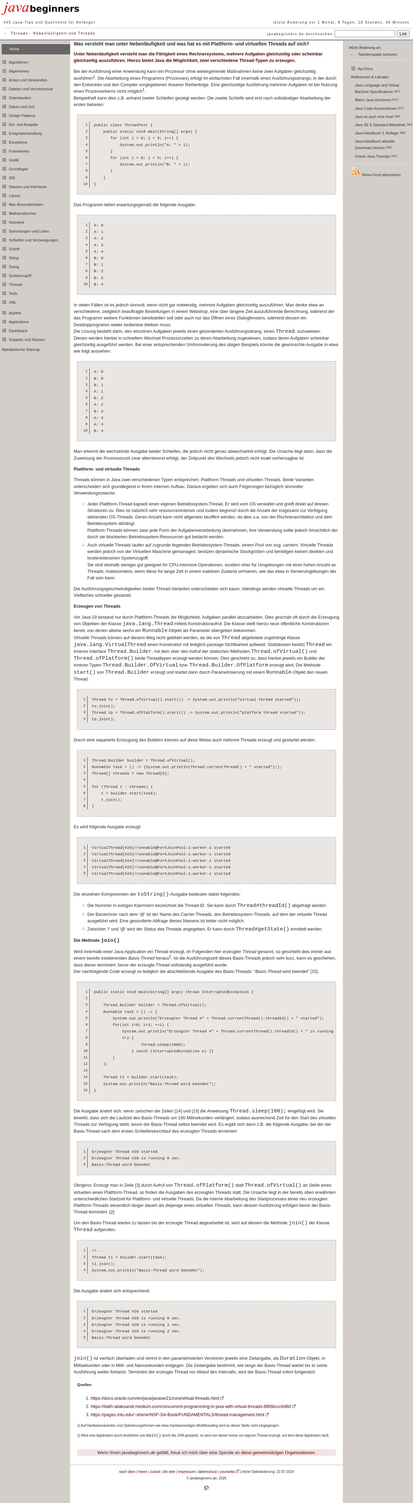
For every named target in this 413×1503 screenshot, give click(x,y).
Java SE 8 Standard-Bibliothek (383, 125)
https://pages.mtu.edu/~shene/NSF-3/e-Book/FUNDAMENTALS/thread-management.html (177, 1414)
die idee (169, 1472)
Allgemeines (15, 70)
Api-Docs (362, 68)
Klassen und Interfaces (24, 186)
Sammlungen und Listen (25, 230)
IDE (8, 177)
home (142, 1472)
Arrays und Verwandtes (24, 79)
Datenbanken (16, 97)
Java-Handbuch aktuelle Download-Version (375, 144)
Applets (11, 312)
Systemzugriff (16, 275)
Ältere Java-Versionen (376, 100)
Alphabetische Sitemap (21, 349)
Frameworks (15, 150)
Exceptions (14, 141)
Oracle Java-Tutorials (376, 156)
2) (78, 1435)
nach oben (127, 1472)
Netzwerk (13, 221)
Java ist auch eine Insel (377, 117)
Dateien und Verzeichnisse (27, 88)
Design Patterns (18, 114)
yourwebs (227, 1472)
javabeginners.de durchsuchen (300, 34)
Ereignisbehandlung (22, 132)
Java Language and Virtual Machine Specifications (377, 88)
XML (9, 301)
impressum (186, 1472)
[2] (111, 1211)
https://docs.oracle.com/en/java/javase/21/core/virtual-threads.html (155, 1398)
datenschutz (207, 1472)
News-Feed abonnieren (376, 171)
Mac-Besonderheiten (22, 203)
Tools (9, 292)
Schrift (11, 248)
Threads (19, 33)
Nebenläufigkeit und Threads (64, 33)
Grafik (10, 159)
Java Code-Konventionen (379, 108)
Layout (11, 195)
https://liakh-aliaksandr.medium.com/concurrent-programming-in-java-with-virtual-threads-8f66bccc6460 (191, 1406)
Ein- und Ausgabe (20, 123)
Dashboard (14, 330)
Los (403, 33)
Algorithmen (15, 61)
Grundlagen (15, 168)
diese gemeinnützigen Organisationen (277, 1452)
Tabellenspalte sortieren (377, 54)
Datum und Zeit (18, 106)
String (10, 257)
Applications (15, 321)
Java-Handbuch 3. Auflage (380, 133)
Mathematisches (19, 212)
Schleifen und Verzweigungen (30, 239)
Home (14, 49)
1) (78, 1425)
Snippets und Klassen (23, 338)
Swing (10, 266)
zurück (155, 1472)
